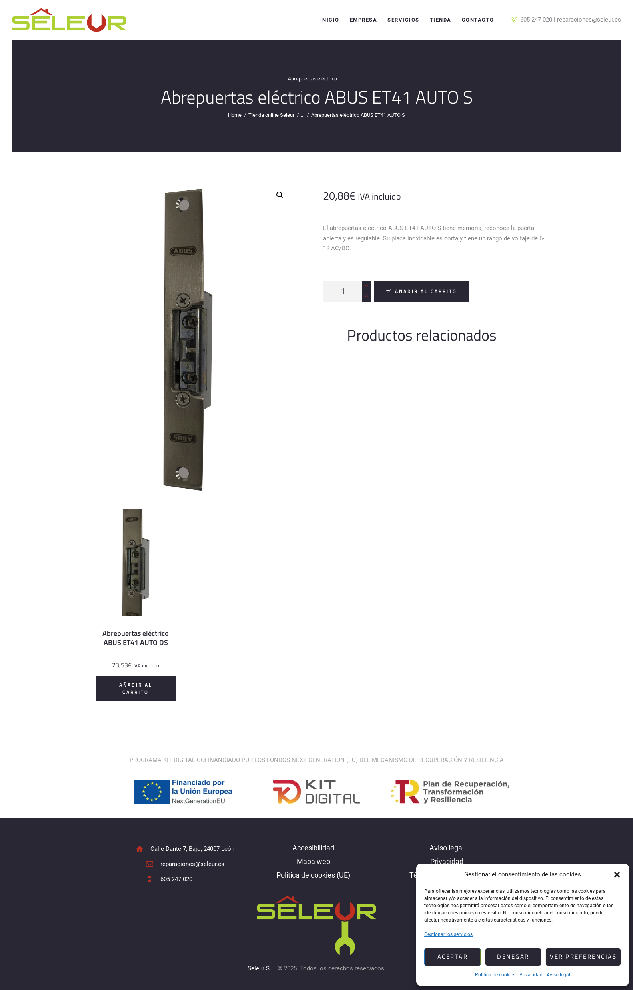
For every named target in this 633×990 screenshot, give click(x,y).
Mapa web (313, 861)
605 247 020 (536, 19)
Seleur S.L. (262, 968)
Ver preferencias (583, 956)
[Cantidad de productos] (347, 291)
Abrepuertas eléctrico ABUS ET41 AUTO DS (135, 638)
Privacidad (531, 975)
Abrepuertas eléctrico (312, 78)
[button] (617, 875)
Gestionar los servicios (448, 934)
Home (235, 115)
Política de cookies (495, 975)
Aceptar (452, 956)
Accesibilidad (313, 848)
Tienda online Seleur (271, 115)
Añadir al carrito (426, 291)
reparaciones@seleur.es (589, 19)
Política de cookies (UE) (313, 875)
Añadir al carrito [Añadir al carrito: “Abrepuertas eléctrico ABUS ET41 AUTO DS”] (135, 688)
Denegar (513, 956)
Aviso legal (558, 975)
